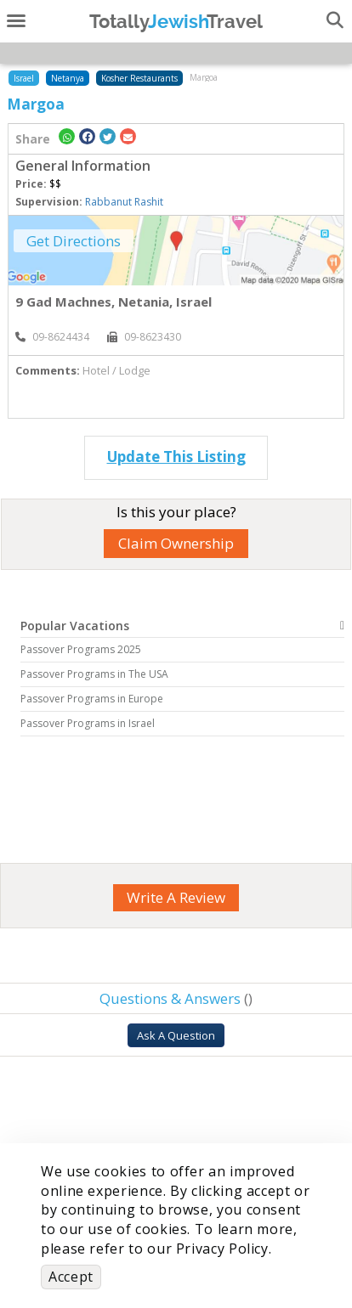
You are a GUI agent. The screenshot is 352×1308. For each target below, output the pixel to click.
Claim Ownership (176, 543)
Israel (24, 78)
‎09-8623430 (144, 337)
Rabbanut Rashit (124, 202)
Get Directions (73, 241)
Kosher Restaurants (139, 78)
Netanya (67, 78)
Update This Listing (176, 456)
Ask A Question (176, 1035)
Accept (71, 1276)
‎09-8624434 (52, 337)
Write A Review (176, 897)
